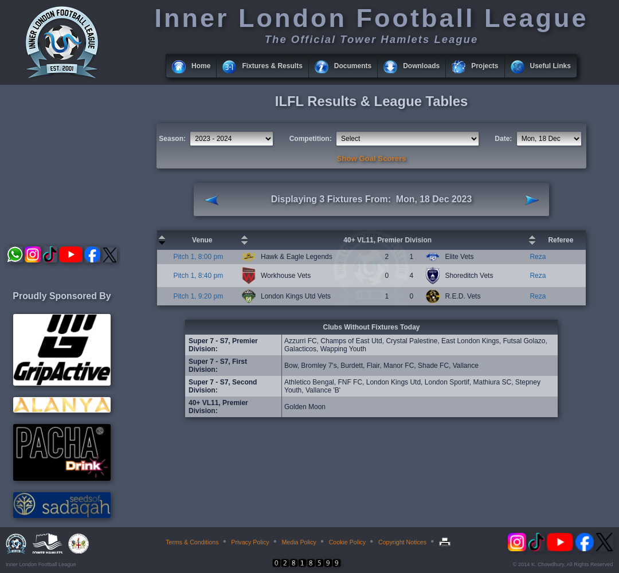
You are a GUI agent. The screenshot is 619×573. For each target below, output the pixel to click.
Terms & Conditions (192, 542)
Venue (202, 240)
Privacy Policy (250, 542)
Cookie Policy (347, 542)
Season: (172, 139)
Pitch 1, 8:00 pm (198, 257)
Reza (538, 257)
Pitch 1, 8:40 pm (198, 276)
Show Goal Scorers (371, 158)
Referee (560, 240)
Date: (503, 139)
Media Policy (298, 542)
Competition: (310, 139)
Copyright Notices (402, 542)
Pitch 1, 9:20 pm (198, 296)
